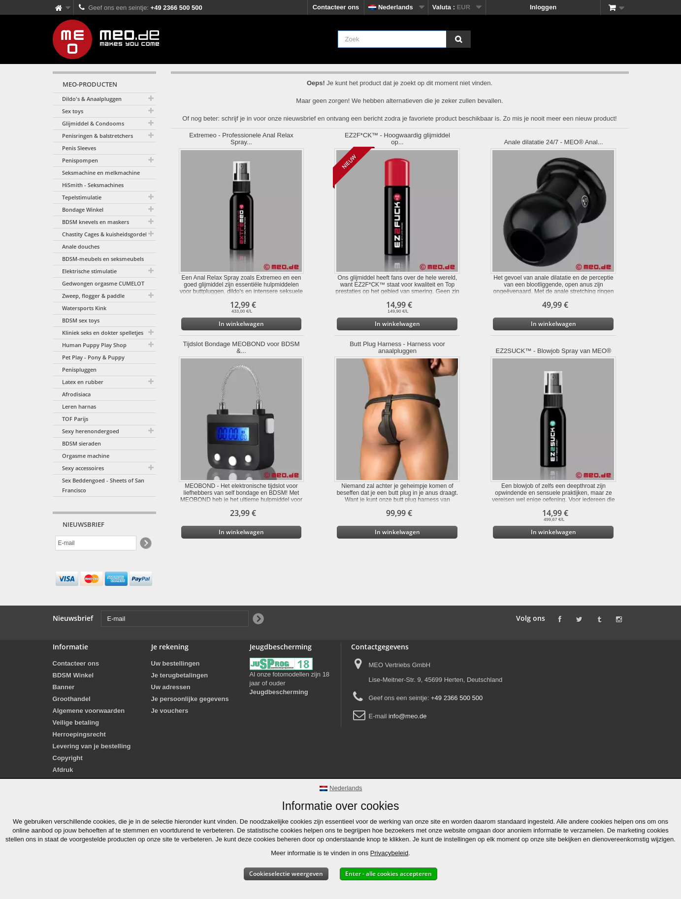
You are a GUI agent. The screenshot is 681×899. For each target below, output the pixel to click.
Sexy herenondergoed (90, 431)
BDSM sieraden (81, 443)
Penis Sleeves (79, 148)
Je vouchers (170, 710)
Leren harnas (79, 406)
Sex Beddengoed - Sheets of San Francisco (103, 485)
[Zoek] (458, 39)
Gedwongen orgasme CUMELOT (103, 283)
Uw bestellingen (175, 663)
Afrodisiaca (76, 394)
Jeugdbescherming (279, 692)
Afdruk (63, 769)
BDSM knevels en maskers (95, 221)
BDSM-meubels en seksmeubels (103, 258)
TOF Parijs (75, 418)
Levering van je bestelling (92, 746)
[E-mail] (95, 543)
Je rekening (170, 646)
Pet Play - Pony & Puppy (93, 357)
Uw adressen (171, 687)
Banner (64, 687)
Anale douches (80, 246)
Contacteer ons (336, 7)
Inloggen (543, 7)
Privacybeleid (389, 853)
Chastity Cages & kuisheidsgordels (105, 234)
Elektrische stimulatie (89, 271)
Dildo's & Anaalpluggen (92, 98)
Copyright (68, 758)
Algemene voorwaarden (89, 710)
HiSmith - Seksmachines (93, 185)
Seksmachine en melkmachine (101, 172)
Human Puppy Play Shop (94, 345)
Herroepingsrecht (79, 734)
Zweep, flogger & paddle (93, 295)
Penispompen (80, 160)
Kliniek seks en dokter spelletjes (102, 332)
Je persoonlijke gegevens (190, 699)
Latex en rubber (82, 381)
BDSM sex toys (80, 320)
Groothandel (72, 699)
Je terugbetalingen (179, 675)
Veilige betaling (76, 722)
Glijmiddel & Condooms (93, 123)
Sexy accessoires (83, 468)
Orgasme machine (85, 455)
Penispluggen (79, 369)
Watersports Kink (84, 308)
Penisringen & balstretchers (97, 135)
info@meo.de (408, 716)
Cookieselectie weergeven (286, 873)
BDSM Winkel (73, 675)
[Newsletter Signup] (145, 543)
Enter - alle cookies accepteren (388, 873)
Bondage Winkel (82, 209)
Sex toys (72, 111)
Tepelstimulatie (81, 197)
